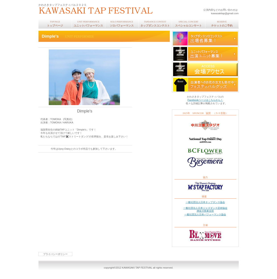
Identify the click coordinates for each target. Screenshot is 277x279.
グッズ (205, 85)
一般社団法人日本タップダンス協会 (205, 202)
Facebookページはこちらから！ (205, 100)
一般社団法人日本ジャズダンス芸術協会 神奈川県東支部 (205, 209)
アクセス (205, 69)
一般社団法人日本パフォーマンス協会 (205, 214)
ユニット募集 (205, 54)
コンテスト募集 (205, 38)
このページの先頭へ (51, 204)
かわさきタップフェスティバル (97, 11)
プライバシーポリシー (55, 254)
